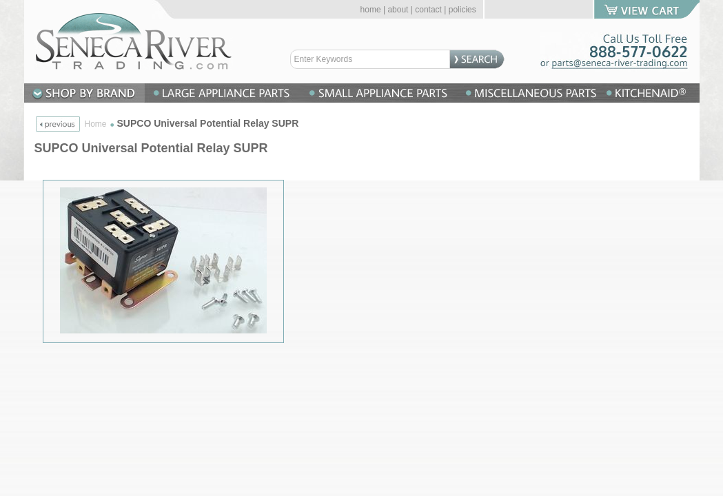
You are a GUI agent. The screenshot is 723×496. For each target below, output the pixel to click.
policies (462, 9)
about (397, 9)
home (370, 9)
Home (96, 124)
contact (428, 9)
